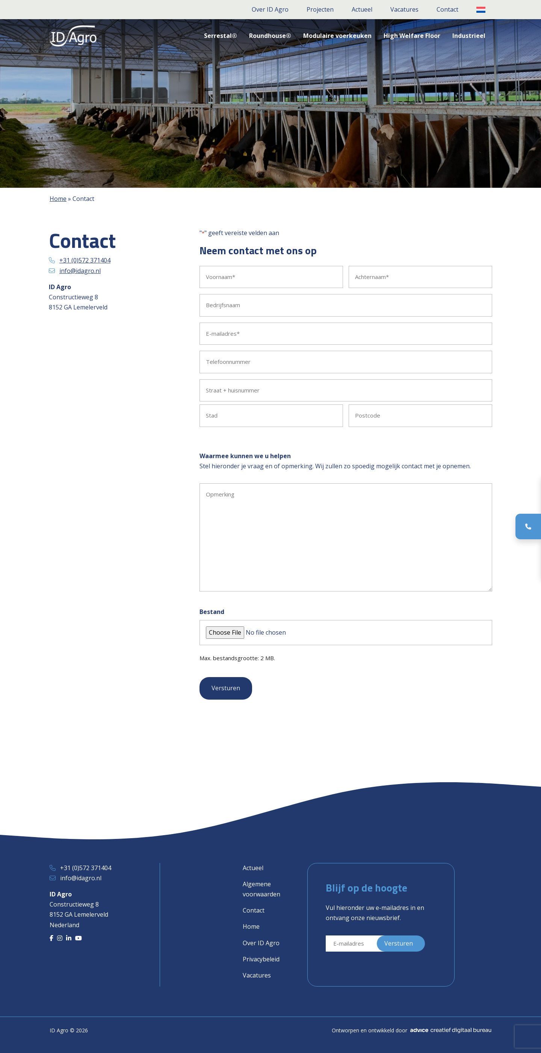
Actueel (253, 868)
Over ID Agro (261, 943)
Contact (253, 910)
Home (58, 199)
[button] (480, 10)
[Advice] (450, 1030)
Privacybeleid (261, 959)
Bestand (211, 612)
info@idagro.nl (80, 271)
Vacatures (257, 975)
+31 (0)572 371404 (84, 260)
